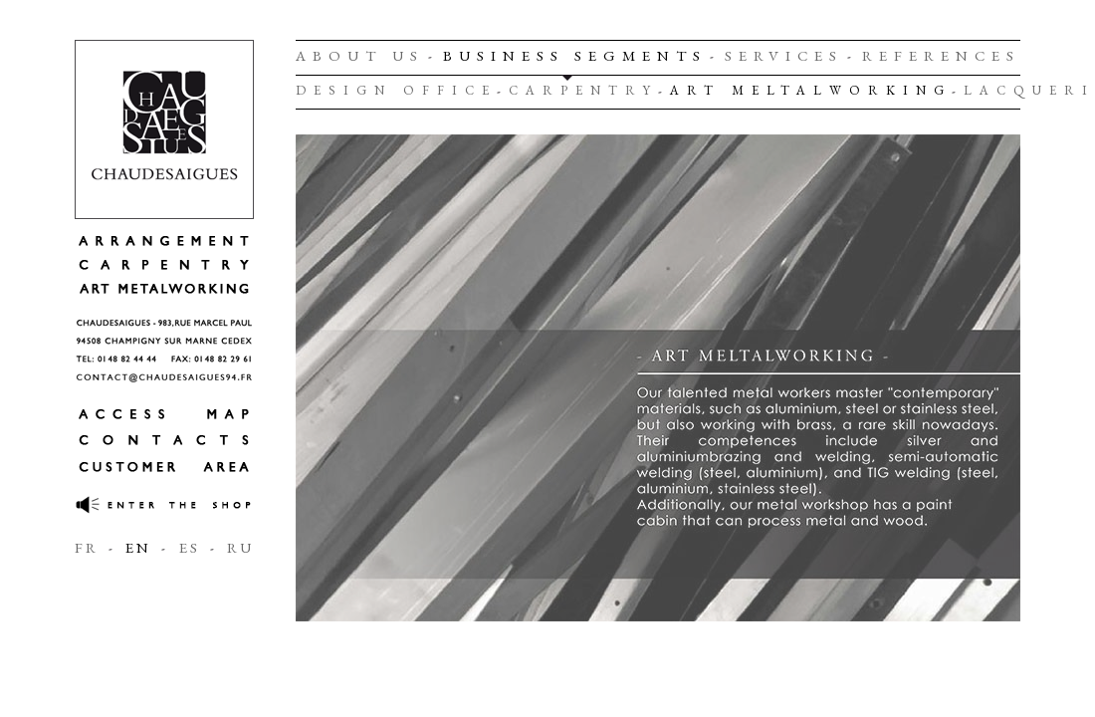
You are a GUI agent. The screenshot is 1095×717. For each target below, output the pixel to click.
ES (189, 547)
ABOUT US (360, 55)
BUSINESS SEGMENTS (575, 55)
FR (87, 547)
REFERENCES (941, 55)
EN (138, 547)
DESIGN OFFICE (396, 90)
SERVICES (784, 55)
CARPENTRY (583, 90)
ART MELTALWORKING (811, 90)
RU (240, 547)
